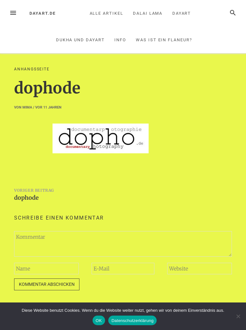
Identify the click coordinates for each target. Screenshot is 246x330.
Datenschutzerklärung (132, 320)
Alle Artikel (106, 13)
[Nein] (238, 316)
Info (120, 39)
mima (27, 107)
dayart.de (42, 13)
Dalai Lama (147, 13)
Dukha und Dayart (80, 39)
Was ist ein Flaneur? (164, 39)
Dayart (181, 13)
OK (99, 320)
